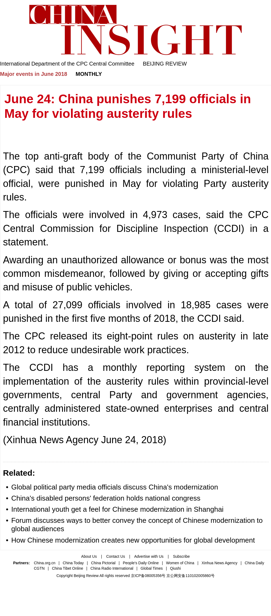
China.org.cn (44, 563)
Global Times (152, 568)
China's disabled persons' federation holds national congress (105, 498)
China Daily (254, 563)
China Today (73, 563)
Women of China (180, 563)
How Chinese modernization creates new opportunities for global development (133, 540)
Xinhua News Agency (219, 563)
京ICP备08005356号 (148, 575)
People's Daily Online (141, 563)
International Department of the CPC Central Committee (67, 64)
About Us (89, 556)
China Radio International (112, 568)
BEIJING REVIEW (165, 64)
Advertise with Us (148, 556)
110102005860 (198, 575)
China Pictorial (103, 563)
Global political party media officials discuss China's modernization (114, 487)
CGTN (39, 568)
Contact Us (115, 556)
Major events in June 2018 (33, 74)
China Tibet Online (67, 568)
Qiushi (175, 568)
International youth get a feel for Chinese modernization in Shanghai (117, 509)
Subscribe (181, 556)
